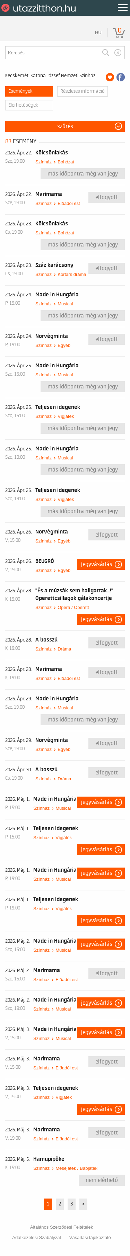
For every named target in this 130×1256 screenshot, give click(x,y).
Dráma (64, 649)
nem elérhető (102, 1180)
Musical (65, 303)
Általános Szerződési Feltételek (61, 1227)
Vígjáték (66, 416)
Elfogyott (106, 197)
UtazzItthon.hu (39, 8)
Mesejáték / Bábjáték (76, 1168)
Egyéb (64, 345)
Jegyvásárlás (96, 564)
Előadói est (69, 203)
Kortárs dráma (72, 274)
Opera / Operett (73, 607)
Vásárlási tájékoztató (90, 1237)
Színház (43, 161)
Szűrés (65, 126)
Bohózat (66, 161)
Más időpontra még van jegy (82, 174)
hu (98, 32)
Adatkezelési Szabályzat (36, 1237)
